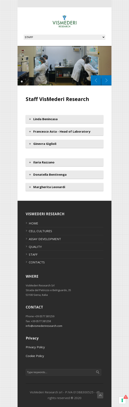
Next (106, 80)
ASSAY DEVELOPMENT (45, 239)
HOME (33, 223)
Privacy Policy (35, 347)
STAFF (33, 254)
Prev (96, 80)
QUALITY (35, 247)
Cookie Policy (35, 356)
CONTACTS (37, 262)
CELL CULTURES (40, 231)
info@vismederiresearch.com (44, 326)
